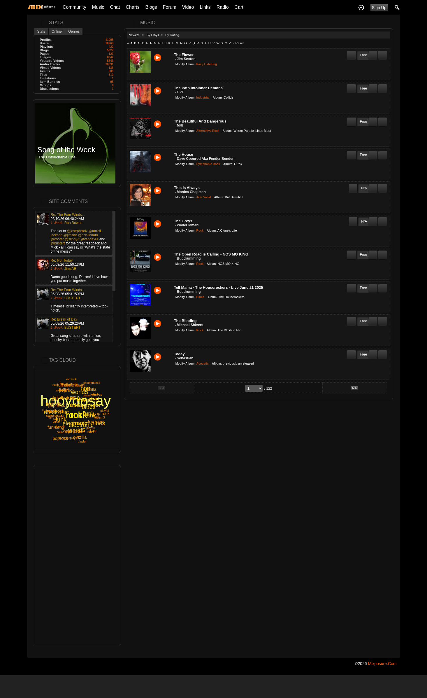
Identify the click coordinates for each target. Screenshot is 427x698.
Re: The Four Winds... (68, 215)
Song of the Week (66, 149)
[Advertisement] (77, 555)
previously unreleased (238, 363)
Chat (115, 7)
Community (74, 7)
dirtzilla (80, 437)
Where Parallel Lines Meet (252, 130)
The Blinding (185, 321)
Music (98, 7)
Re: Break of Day (64, 319)
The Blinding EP (228, 330)
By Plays (153, 35)
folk (50, 417)
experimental (91, 382)
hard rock (68, 383)
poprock (60, 438)
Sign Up (379, 7)
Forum (169, 7)
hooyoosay (76, 401)
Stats (41, 31)
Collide (228, 97)
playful (82, 441)
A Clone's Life (227, 230)
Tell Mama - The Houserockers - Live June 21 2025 (218, 287)
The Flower (184, 55)
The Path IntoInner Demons (198, 88)
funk (90, 415)
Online (57, 31)
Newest (134, 35)
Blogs (151, 7)
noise (78, 385)
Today (179, 354)
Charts (132, 7)
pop (85, 388)
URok (238, 164)
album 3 (99, 417)
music (81, 423)
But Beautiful (234, 197)
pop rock (101, 413)
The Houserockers (231, 297)
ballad (60, 432)
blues (98, 423)
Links (205, 7)
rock (78, 414)
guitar (92, 431)
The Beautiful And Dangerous (200, 121)
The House (183, 154)
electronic (56, 412)
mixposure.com (382, 663)
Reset (239, 43)
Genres (74, 31)
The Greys (183, 221)
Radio (223, 7)
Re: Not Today (62, 260)
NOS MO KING (228, 263)
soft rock (71, 379)
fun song (56, 427)
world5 (76, 430)
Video (188, 7)
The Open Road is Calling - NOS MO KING (211, 254)
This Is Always (187, 188)
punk (64, 388)
